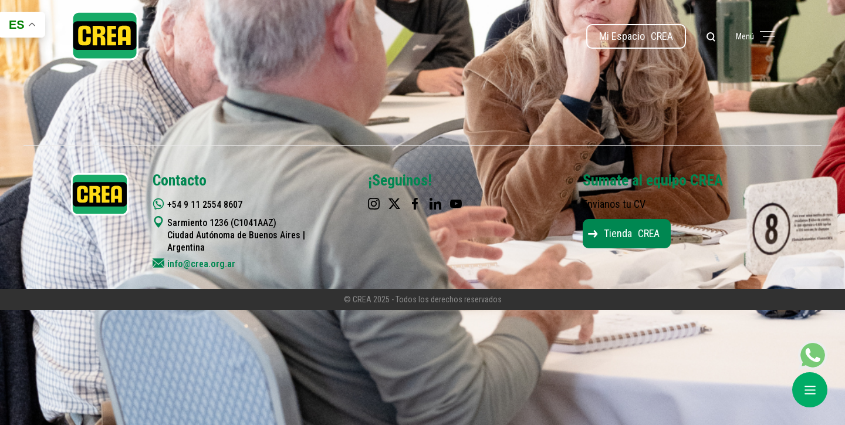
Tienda (632, 233)
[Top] (806, 274)
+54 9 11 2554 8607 (204, 204)
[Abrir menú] (809, 389)
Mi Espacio (636, 36)
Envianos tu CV (614, 204)
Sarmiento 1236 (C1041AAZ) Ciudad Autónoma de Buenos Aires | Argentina (236, 235)
